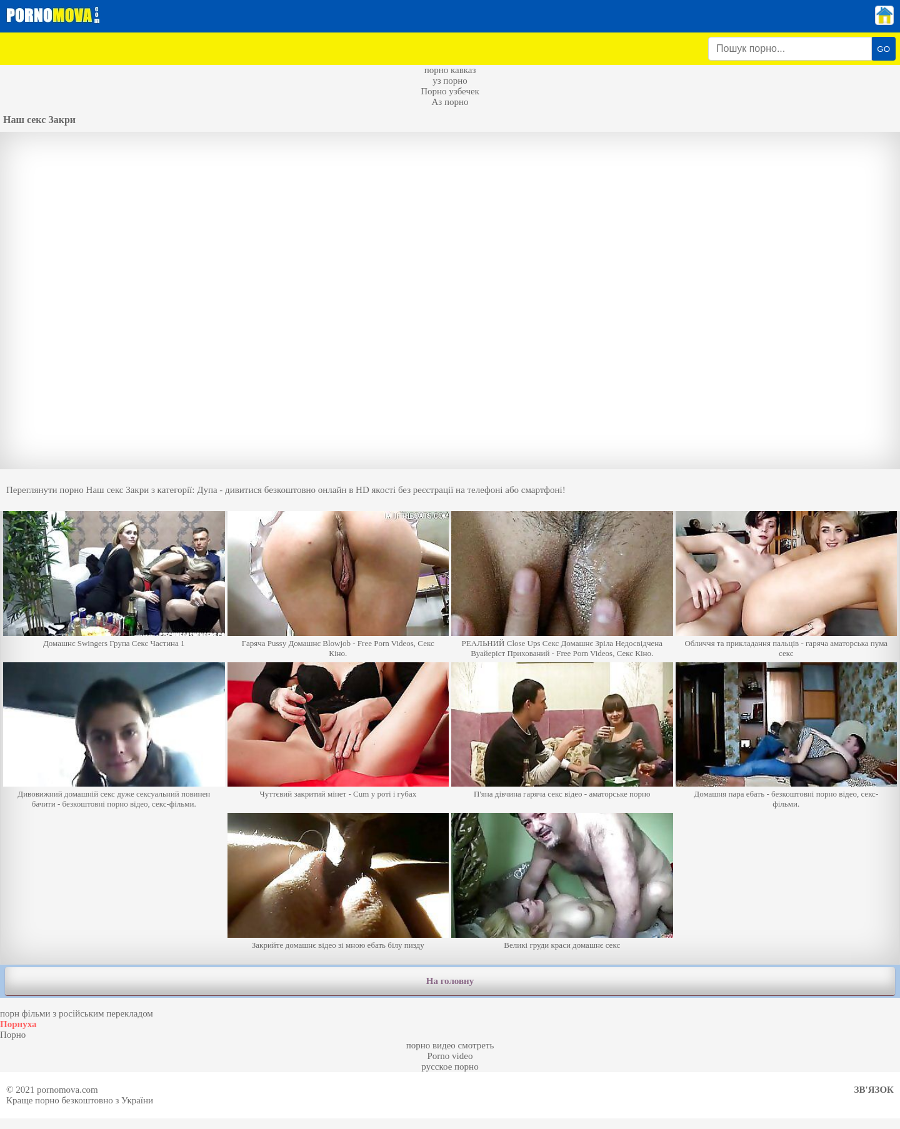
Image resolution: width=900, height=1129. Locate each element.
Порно (13, 1035)
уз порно (450, 81)
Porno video (450, 1056)
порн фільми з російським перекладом (76, 1013)
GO (883, 49)
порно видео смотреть (450, 1045)
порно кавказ (450, 70)
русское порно (449, 1067)
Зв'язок (874, 1090)
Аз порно (449, 102)
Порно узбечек (450, 91)
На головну (450, 981)
